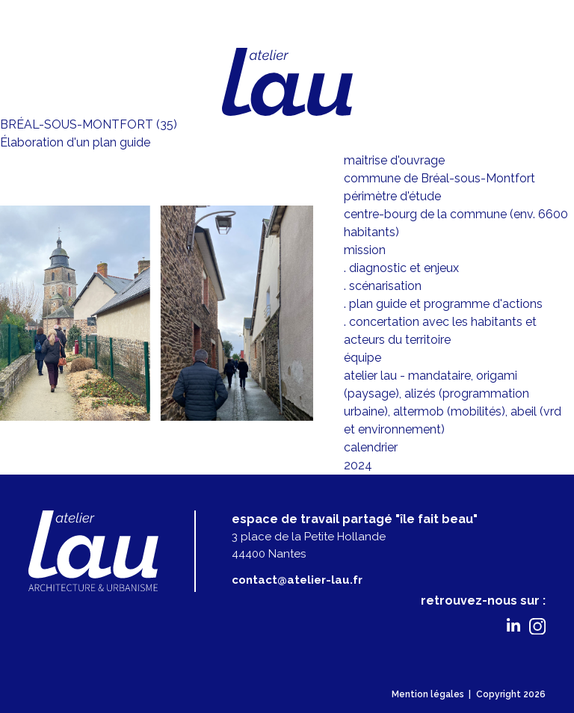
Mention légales (428, 694)
